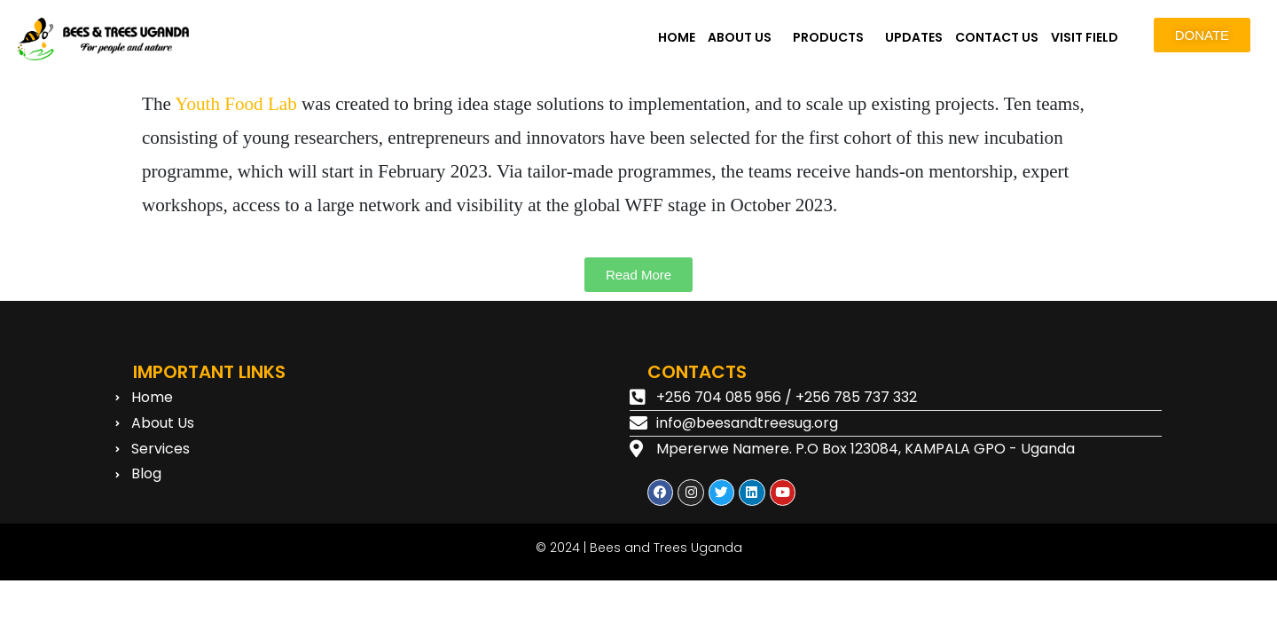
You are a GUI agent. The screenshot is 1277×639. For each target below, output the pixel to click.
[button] (744, 37)
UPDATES (914, 37)
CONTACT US (996, 37)
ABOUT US (740, 37)
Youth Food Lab (235, 103)
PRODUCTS (828, 37)
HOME (676, 37)
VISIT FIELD (1084, 37)
